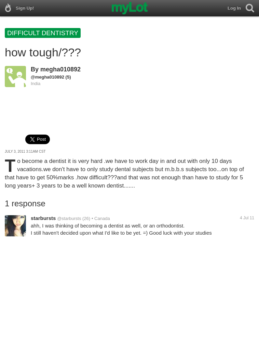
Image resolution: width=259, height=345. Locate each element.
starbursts (43, 218)
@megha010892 (47, 77)
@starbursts (69, 218)
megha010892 (60, 69)
